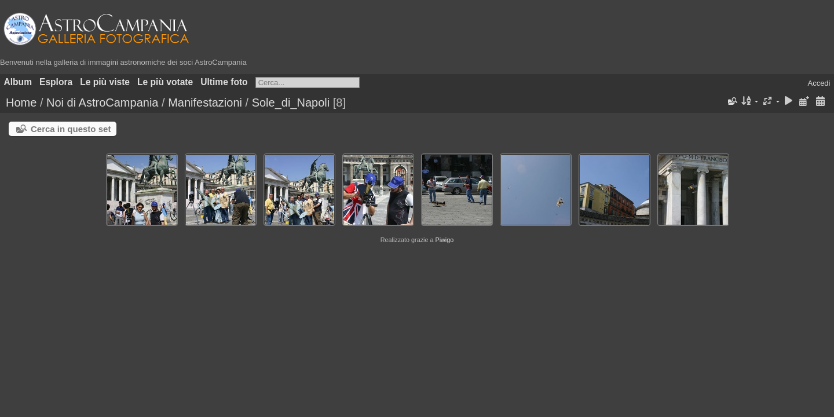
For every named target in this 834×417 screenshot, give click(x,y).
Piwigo (444, 239)
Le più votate (165, 82)
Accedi (818, 83)
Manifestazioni (205, 102)
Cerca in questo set (71, 129)
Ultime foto (223, 82)
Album (18, 82)
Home (21, 102)
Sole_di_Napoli (291, 102)
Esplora (55, 82)
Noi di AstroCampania (102, 102)
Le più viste (105, 82)
